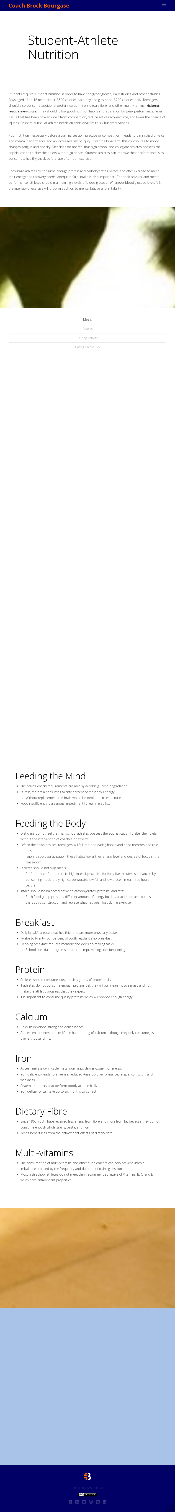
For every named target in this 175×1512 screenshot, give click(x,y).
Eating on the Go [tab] (87, 347)
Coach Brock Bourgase (39, 5)
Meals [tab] (87, 319)
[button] (164, 4)
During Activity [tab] (87, 338)
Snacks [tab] (87, 329)
